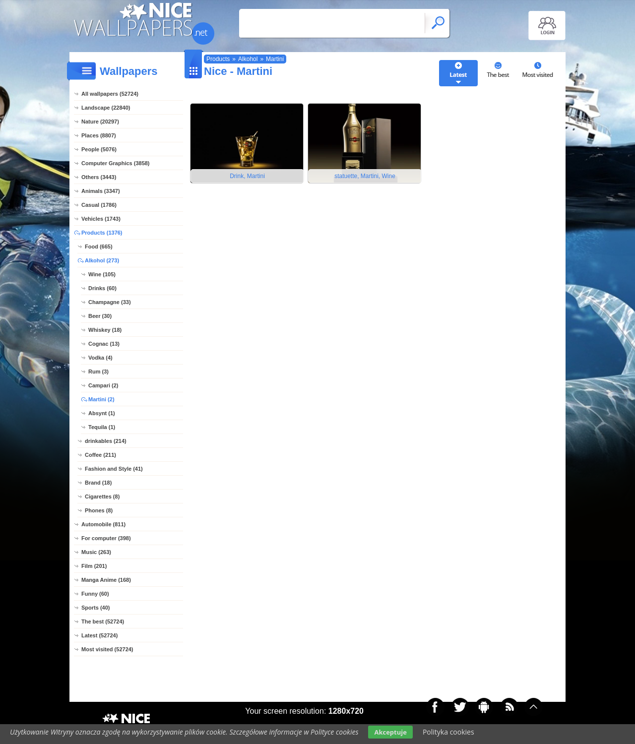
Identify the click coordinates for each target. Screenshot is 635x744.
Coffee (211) (100, 455)
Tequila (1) (101, 427)
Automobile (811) (103, 524)
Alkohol (247, 59)
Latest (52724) (99, 635)
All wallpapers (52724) (109, 94)
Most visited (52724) (107, 649)
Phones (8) (99, 510)
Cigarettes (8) (102, 496)
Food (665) (99, 246)
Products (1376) (102, 233)
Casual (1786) (99, 205)
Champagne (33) (109, 302)
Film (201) (94, 566)
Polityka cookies (448, 732)
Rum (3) (98, 371)
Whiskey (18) (105, 330)
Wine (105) (102, 274)
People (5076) (99, 149)
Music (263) (96, 552)
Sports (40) (95, 608)
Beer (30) (100, 316)
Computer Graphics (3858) (115, 163)
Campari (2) (103, 385)
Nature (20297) (100, 121)
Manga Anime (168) (106, 580)
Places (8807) (98, 135)
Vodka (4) (100, 358)
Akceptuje (390, 732)
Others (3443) (98, 177)
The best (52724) (102, 621)
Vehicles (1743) (101, 219)
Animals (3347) (100, 191)
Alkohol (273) (102, 260)
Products (218, 59)
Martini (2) (101, 399)
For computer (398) (106, 538)
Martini (275, 59)
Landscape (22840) (105, 108)
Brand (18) (98, 483)
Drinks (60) (102, 288)
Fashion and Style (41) (114, 469)
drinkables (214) (106, 441)
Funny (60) (95, 594)
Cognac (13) (104, 344)
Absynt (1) (101, 413)
